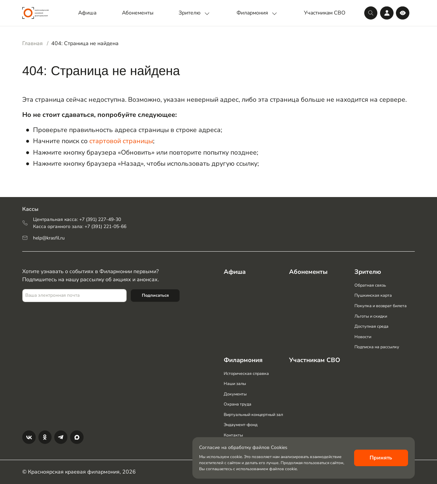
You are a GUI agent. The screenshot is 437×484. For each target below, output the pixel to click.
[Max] (76, 437)
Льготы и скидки (370, 314)
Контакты (233, 435)
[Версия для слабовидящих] (402, 13)
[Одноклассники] (45, 437)
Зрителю (195, 13)
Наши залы (235, 383)
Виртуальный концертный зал (254, 414)
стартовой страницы (121, 141)
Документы (235, 393)
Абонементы (137, 13)
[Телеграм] (60, 437)
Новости (362, 335)
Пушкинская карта (373, 294)
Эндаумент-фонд (241, 424)
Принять (381, 457)
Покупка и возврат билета (380, 304)
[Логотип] (35, 13)
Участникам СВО (324, 13)
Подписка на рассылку (377, 346)
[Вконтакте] (28, 437)
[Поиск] (370, 13)
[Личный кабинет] (386, 13)
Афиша (87, 13)
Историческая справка (246, 373)
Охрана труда (237, 404)
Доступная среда (371, 325)
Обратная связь (370, 283)
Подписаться (155, 293)
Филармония (258, 13)
